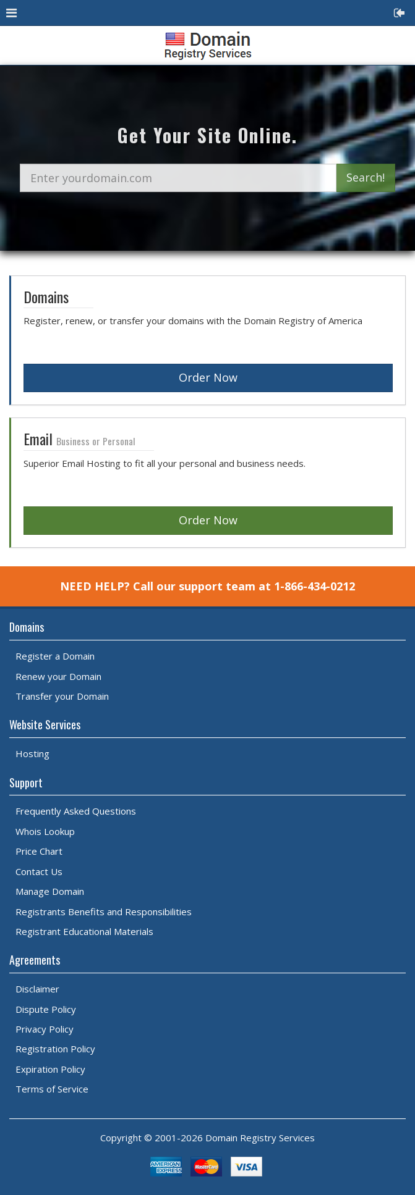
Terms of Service (51, 1089)
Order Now (208, 377)
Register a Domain (55, 656)
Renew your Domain (58, 676)
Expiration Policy (50, 1069)
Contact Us (38, 871)
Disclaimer (37, 989)
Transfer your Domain (62, 696)
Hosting (32, 753)
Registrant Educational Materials (84, 931)
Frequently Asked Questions (75, 811)
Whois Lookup (45, 831)
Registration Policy (55, 1048)
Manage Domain (49, 891)
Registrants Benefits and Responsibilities (103, 911)
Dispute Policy (45, 1009)
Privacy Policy (44, 1029)
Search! (365, 177)
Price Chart (38, 851)
